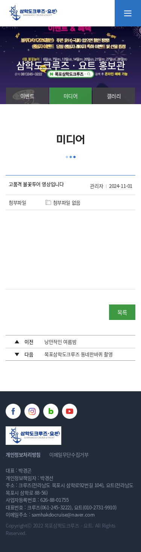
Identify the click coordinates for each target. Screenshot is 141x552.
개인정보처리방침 (23, 454)
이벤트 (27, 96)
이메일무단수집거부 (69, 454)
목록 (122, 312)
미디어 (71, 96)
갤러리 (114, 96)
